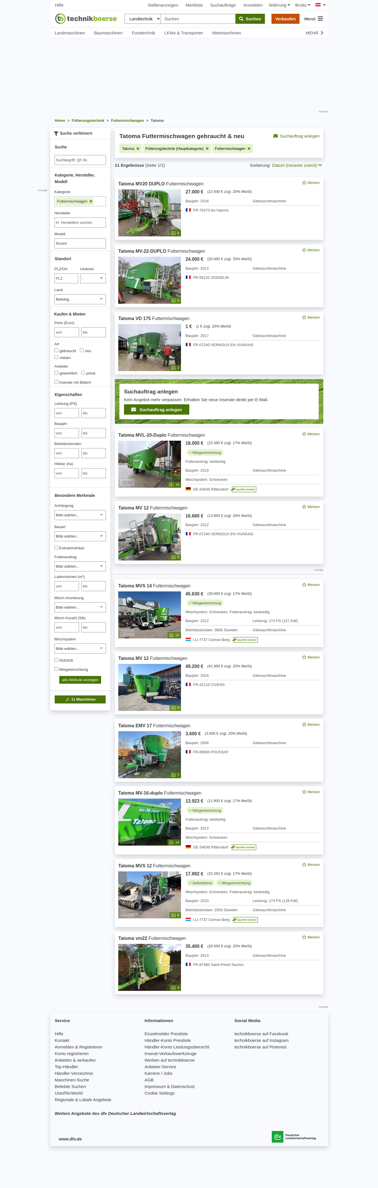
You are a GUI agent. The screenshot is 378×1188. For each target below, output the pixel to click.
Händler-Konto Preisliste (168, 1040)
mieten (62, 357)
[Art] (56, 350)
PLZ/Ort (61, 269)
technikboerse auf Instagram (261, 1040)
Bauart (59, 527)
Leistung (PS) (65, 403)
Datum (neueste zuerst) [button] (297, 165)
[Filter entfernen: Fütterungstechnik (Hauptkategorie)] (177, 148)
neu (85, 350)
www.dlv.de (70, 1138)
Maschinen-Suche (72, 1079)
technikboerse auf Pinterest (260, 1046)
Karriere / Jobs (159, 1073)
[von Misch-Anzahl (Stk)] (66, 627)
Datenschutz (183, 1086)
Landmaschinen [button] (70, 32)
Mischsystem (65, 639)
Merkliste (194, 5)
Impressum (155, 1086)
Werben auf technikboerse (170, 1060)
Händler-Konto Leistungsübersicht (177, 1046)
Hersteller (62, 213)
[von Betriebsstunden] (66, 453)
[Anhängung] (80, 515)
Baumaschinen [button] (108, 32)
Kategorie (62, 192)
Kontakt (62, 1040)
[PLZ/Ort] (66, 278)
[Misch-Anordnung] (80, 607)
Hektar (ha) (63, 464)
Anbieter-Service (160, 1066)
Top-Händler (66, 1066)
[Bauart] (80, 536)
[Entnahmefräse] (56, 547)
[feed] (219, 585)
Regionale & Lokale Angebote (83, 1099)
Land (58, 290)
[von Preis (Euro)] (66, 332)
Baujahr (60, 424)
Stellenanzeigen (163, 5)
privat (88, 373)
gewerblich (65, 373)
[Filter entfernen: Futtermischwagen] (232, 148)
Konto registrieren (71, 1053)
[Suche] (80, 160)
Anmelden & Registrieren (79, 1046)
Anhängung (64, 505)
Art (56, 344)
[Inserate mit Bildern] (56, 382)
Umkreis (87, 269)
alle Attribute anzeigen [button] (80, 680)
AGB (149, 1079)
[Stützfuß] (56, 660)
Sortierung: (260, 165)
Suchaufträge (223, 5)
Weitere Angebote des (115, 1113)
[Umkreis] (93, 278)
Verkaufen (285, 18)
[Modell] (80, 243)
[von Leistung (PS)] (66, 413)
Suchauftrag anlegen (296, 136)
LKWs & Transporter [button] (183, 32)
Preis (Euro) (64, 323)
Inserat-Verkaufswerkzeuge (171, 1053)
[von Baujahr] (66, 433)
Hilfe (59, 5)
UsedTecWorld (68, 1093)
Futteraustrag (65, 557)
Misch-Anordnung (69, 598)
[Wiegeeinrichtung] (56, 669)
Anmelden (253, 5)
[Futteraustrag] (80, 566)
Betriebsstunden (67, 444)
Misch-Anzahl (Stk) (70, 618)
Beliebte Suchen (70, 1086)
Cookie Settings (160, 1093)
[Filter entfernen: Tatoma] (130, 148)
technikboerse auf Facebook (261, 1033)
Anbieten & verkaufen (75, 1060)
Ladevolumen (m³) (69, 577)
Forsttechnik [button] (143, 32)
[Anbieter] (56, 373)
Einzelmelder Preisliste (166, 1033)
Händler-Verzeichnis (74, 1073)
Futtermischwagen (74, 201)
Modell (59, 234)
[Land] (80, 299)
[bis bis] (93, 332)
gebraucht (65, 350)
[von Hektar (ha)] (66, 473)
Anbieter (61, 366)
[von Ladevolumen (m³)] (66, 586)
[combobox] (80, 222)
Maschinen (80, 699)
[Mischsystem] (80, 649)
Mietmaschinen (226, 32)
